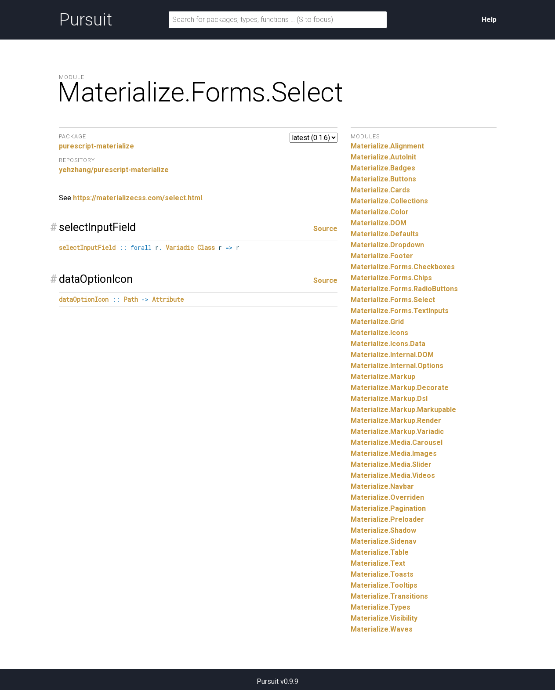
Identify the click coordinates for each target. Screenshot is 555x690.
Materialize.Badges (383, 168)
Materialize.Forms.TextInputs (400, 311)
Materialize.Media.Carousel (397, 442)
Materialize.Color (380, 212)
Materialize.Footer (382, 256)
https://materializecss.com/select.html (137, 198)
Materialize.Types (380, 607)
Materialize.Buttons (383, 179)
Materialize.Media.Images (394, 453)
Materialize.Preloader (387, 519)
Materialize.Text (378, 563)
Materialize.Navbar (382, 486)
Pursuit (85, 20)
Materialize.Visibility (384, 618)
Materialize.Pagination (388, 508)
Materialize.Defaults (385, 234)
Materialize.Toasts (382, 574)
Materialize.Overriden (387, 497)
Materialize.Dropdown (387, 245)
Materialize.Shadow (383, 530)
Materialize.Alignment (387, 146)
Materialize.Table (380, 552)
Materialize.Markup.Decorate (400, 387)
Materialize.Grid (377, 322)
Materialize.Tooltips (384, 585)
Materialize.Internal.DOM (392, 354)
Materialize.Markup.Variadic (397, 431)
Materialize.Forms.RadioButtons (404, 289)
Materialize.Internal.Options (397, 365)
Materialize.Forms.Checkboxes (403, 267)
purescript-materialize (96, 146)
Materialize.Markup (383, 376)
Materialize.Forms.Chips (391, 278)
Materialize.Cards (380, 190)
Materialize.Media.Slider (391, 464)
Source (325, 228)
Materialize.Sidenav (384, 541)
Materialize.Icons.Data (388, 344)
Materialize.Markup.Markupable (403, 409)
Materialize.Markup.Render (396, 420)
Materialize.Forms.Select (393, 300)
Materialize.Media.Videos (393, 475)
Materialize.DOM (378, 223)
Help (489, 19)
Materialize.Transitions (389, 596)
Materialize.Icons (379, 333)
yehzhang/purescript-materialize (114, 170)
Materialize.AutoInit (383, 157)
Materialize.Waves (382, 629)
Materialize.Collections (389, 201)
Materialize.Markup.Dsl (389, 398)
